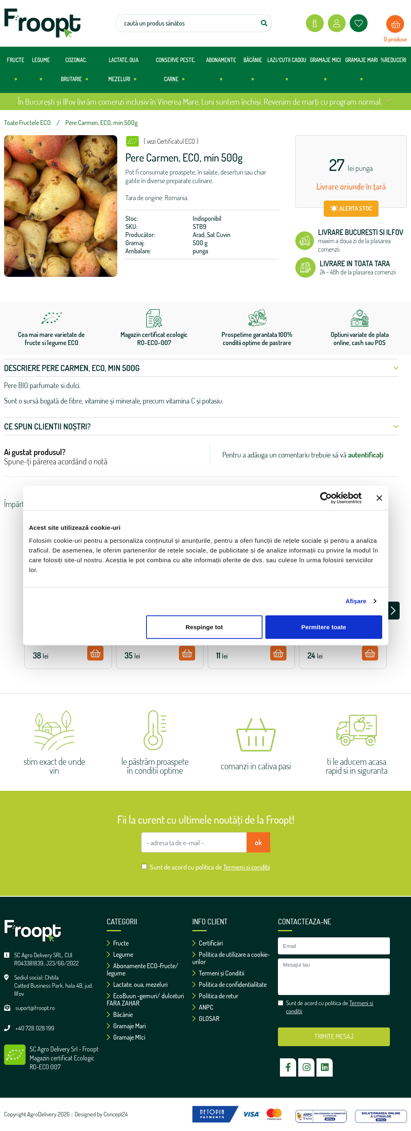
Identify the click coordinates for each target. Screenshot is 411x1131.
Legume (120, 954)
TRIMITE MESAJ (333, 1036)
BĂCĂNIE (252, 73)
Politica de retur (215, 996)
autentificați (365, 454)
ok (258, 842)
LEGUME (41, 73)
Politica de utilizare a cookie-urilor (231, 958)
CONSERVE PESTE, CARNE (175, 73)
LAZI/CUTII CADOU (286, 73)
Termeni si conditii (246, 867)
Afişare (356, 601)
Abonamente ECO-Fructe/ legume (143, 969)
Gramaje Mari (126, 1026)
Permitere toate (323, 626)
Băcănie (120, 1014)
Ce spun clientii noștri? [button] (201, 426)
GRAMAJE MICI (325, 73)
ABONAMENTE (221, 73)
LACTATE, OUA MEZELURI (123, 73)
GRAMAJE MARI (361, 73)
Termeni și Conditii (218, 973)
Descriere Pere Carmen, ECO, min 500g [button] (201, 368)
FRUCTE (15, 73)
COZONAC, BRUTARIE (74, 73)
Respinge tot (204, 626)
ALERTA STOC (351, 208)
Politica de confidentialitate (229, 984)
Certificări (207, 943)
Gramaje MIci (126, 1037)
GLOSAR (205, 1018)
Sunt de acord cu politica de (210, 867)
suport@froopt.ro (35, 1008)
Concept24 (115, 1114)
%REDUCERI (393, 60)
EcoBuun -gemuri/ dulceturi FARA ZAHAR (145, 999)
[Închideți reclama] (379, 498)
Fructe (118, 943)
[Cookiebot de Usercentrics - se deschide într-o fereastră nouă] (326, 498)
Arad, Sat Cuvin (211, 235)
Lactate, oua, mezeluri (137, 984)
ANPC (202, 1007)
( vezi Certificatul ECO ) (171, 141)
